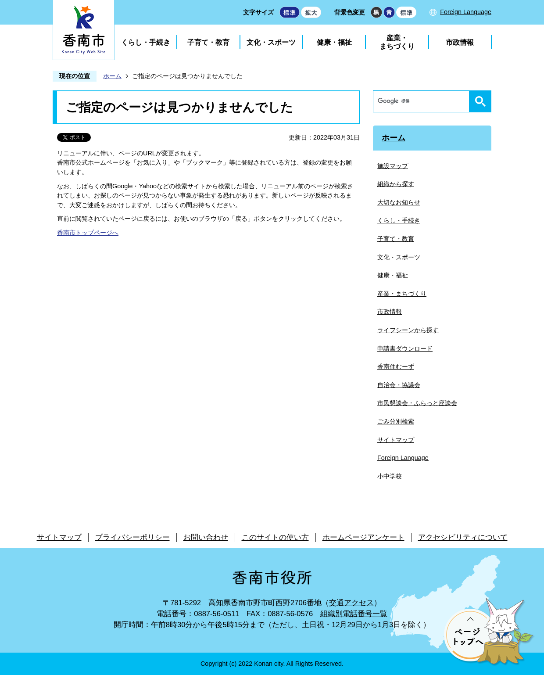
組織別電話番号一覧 (353, 614)
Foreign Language (465, 11)
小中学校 (389, 476)
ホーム (112, 75)
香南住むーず (395, 366)
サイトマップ (395, 439)
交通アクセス (351, 603)
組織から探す (395, 183)
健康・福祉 (334, 42)
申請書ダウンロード (405, 348)
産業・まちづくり (397, 42)
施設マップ (392, 165)
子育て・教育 (208, 42)
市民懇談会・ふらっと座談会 (417, 402)
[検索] (423, 101)
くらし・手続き (145, 42)
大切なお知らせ (398, 202)
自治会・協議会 (398, 384)
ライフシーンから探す (408, 330)
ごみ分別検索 (395, 421)
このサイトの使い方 (275, 537)
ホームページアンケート (363, 537)
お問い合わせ (205, 537)
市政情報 (460, 42)
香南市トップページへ (87, 232)
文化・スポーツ (271, 42)
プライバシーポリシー (132, 537)
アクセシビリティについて (463, 537)
